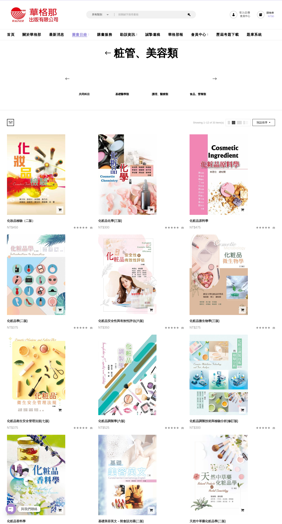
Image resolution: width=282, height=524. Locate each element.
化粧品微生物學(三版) (204, 321)
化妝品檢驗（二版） (21, 221)
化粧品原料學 (199, 221)
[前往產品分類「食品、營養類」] (198, 77)
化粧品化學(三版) (110, 221)
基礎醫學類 (122, 94)
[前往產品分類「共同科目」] (84, 77)
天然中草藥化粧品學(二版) (208, 521)
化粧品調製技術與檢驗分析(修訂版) (214, 421)
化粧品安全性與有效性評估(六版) (121, 321)
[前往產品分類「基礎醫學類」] (122, 77)
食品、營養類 (198, 94)
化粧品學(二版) (17, 321)
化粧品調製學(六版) (111, 421)
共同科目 (84, 94)
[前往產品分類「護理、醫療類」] (160, 77)
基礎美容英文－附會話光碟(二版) (121, 521)
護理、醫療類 (160, 94)
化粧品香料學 (16, 521)
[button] (266, 14)
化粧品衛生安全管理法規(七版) (28, 421)
